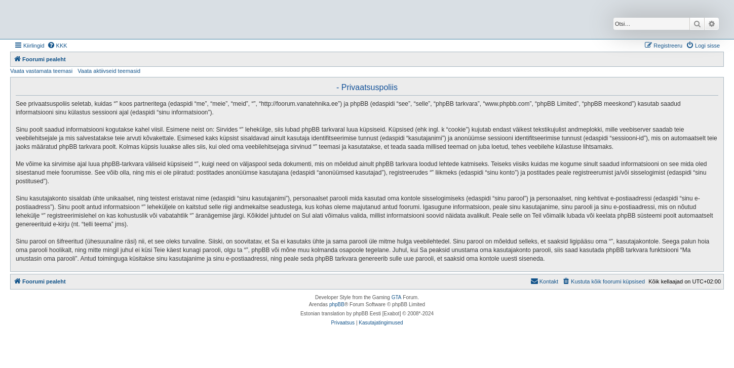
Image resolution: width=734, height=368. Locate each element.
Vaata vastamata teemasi (41, 71)
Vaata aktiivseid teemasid (109, 71)
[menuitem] (57, 45)
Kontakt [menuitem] (544, 280)
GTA (397, 297)
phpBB (336, 304)
